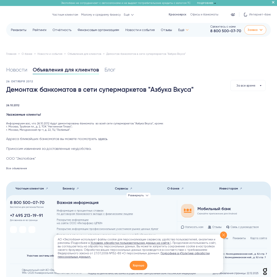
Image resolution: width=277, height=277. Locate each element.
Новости (16, 70)
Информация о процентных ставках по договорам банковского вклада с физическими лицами (95, 212)
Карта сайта (258, 238)
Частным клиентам (65, 14)
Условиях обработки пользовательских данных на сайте (130, 243)
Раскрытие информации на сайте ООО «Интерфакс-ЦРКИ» (80, 221)
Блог (109, 70)
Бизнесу (71, 188)
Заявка (255, 30)
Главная (11, 53)
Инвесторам (230, 188)
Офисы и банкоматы (204, 14)
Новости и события (140, 30)
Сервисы (123, 188)
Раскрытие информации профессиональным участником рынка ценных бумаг (108, 228)
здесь (103, 139)
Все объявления (16, 168)
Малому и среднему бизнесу (101, 14)
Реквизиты (18, 30)
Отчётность (62, 30)
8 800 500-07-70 (225, 31)
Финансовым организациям (98, 30)
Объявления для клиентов (84, 53)
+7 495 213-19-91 (26, 215)
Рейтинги (39, 30)
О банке (27, 53)
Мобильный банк (214, 208)
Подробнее (206, 3)
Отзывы (166, 30)
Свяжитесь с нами (223, 26)
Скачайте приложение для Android (217, 213)
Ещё (181, 30)
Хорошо (138, 265)
